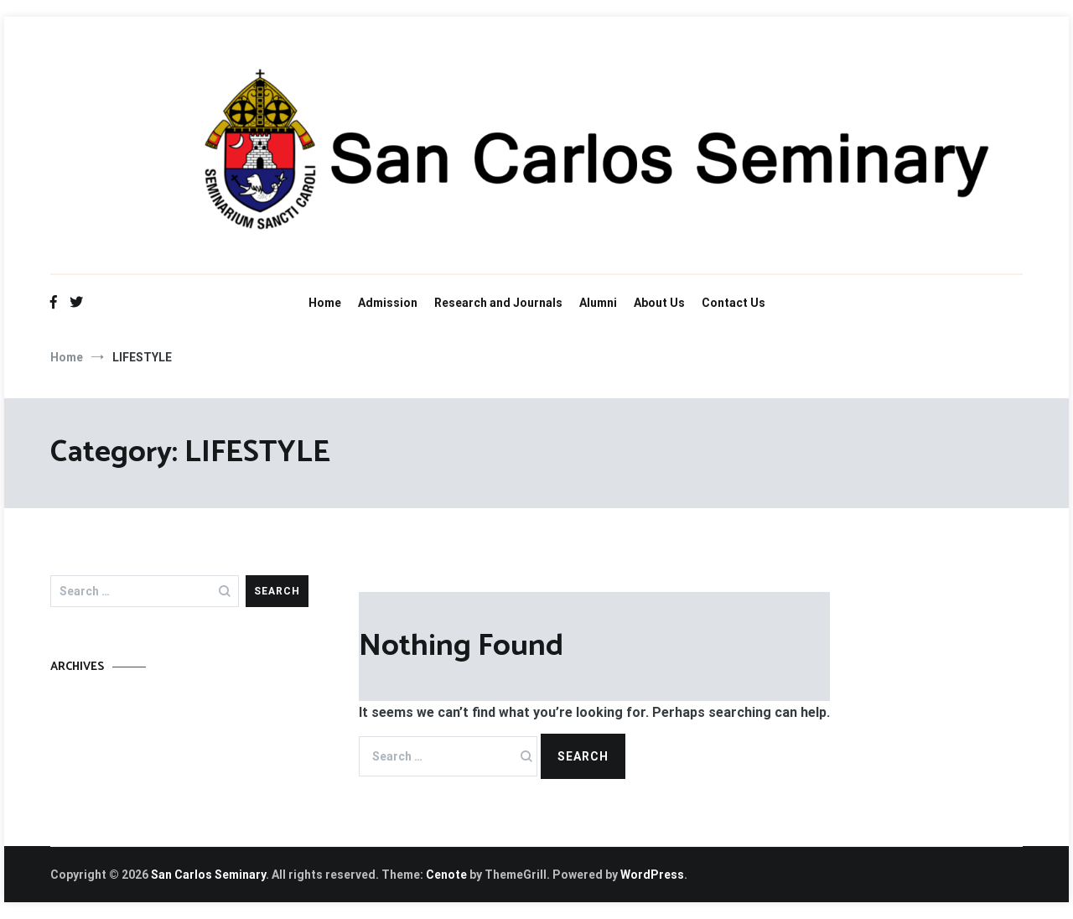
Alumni (598, 302)
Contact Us (733, 302)
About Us (659, 302)
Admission (387, 302)
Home (324, 302)
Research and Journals (498, 302)
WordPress (652, 874)
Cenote (446, 874)
